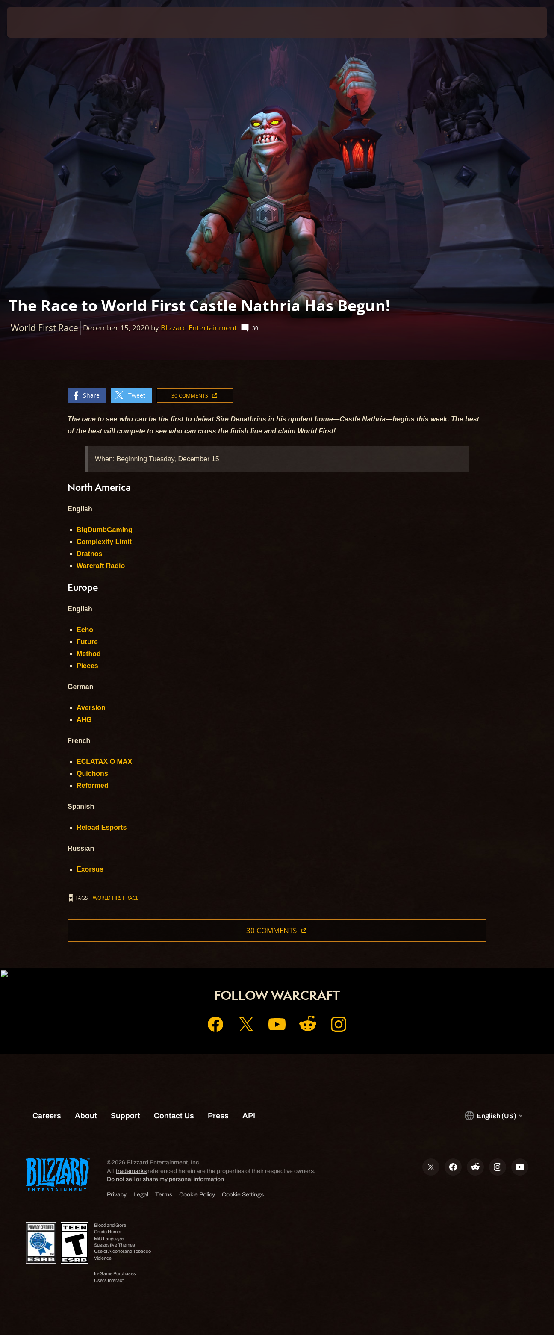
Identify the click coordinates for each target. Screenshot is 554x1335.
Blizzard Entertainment (199, 328)
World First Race (116, 897)
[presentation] (33, 22)
